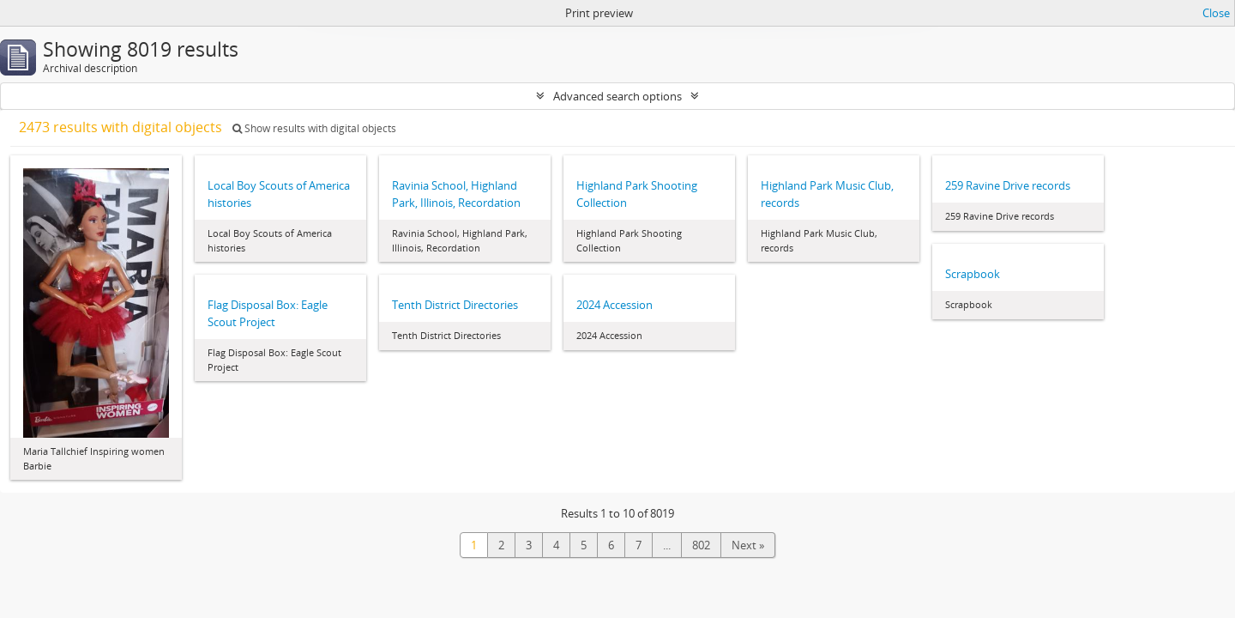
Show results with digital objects (314, 128)
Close (1216, 13)
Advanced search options (617, 96)
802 (701, 545)
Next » (748, 545)
